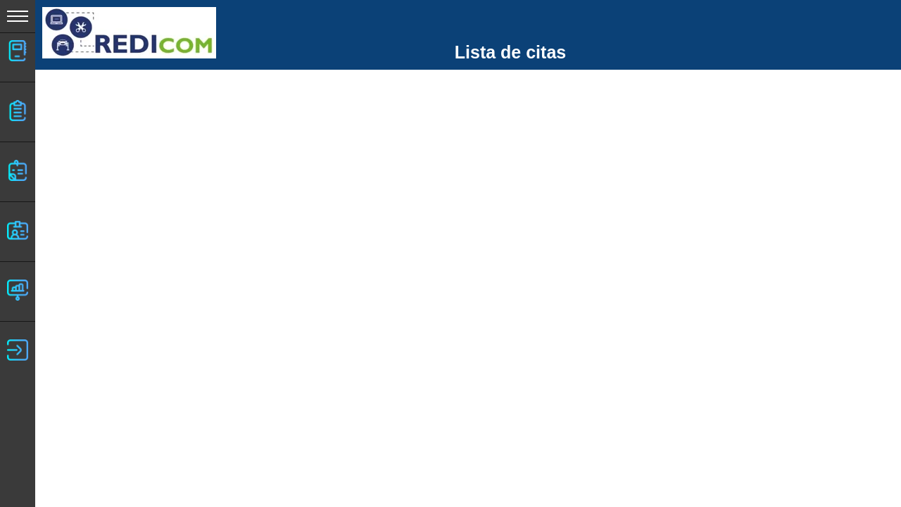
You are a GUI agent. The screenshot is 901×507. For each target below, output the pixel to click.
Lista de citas (510, 52)
